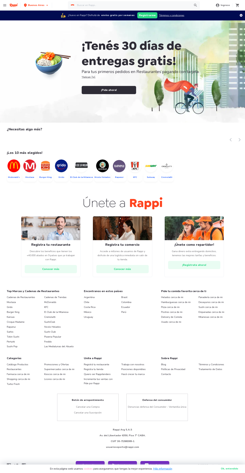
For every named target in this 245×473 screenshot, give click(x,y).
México (87, 312)
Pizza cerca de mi (170, 307)
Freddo (48, 341)
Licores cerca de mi (54, 379)
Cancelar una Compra (88, 406)
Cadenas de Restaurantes (21, 297)
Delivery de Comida (171, 317)
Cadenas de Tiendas (55, 297)
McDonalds (50, 302)
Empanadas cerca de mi (211, 312)
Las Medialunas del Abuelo (59, 346)
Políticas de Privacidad (173, 369)
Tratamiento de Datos (210, 369)
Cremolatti (49, 317)
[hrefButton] (51, 269)
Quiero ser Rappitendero (97, 374)
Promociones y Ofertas (56, 364)
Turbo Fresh (13, 384)
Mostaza (11, 302)
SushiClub (49, 322)
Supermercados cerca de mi (59, 369)
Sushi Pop (12, 346)
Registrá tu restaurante (96, 364)
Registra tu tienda (93, 369)
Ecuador (125, 307)
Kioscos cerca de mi (55, 374)
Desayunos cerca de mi (211, 302)
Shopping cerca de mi (18, 379)
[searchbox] (133, 5)
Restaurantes (14, 369)
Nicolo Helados (52, 326)
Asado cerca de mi (171, 322)
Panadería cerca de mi (211, 297)
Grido (10, 307)
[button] (36, 5)
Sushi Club (50, 331)
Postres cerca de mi (171, 312)
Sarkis (10, 331)
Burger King (13, 312)
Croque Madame (15, 322)
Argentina (89, 297)
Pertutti (11, 341)
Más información (162, 469)
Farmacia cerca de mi (18, 374)
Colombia (126, 302)
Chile (86, 302)
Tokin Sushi (13, 336)
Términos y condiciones (171, 15)
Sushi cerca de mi (208, 307)
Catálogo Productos (17, 364)
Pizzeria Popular (52, 336)
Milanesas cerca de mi (211, 317)
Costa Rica (89, 307)
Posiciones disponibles (133, 369)
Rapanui (11, 326)
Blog (163, 364)
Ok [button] (229, 468)
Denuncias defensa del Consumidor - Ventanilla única (157, 406)
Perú (123, 312)
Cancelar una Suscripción (88, 412)
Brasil (124, 297)
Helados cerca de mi (172, 297)
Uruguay (88, 317)
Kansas (11, 317)
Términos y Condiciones (211, 364)
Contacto (166, 374)
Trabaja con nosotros (132, 364)
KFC (46, 307)
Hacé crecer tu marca (133, 374)
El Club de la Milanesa (56, 312)
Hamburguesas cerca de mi (176, 302)
